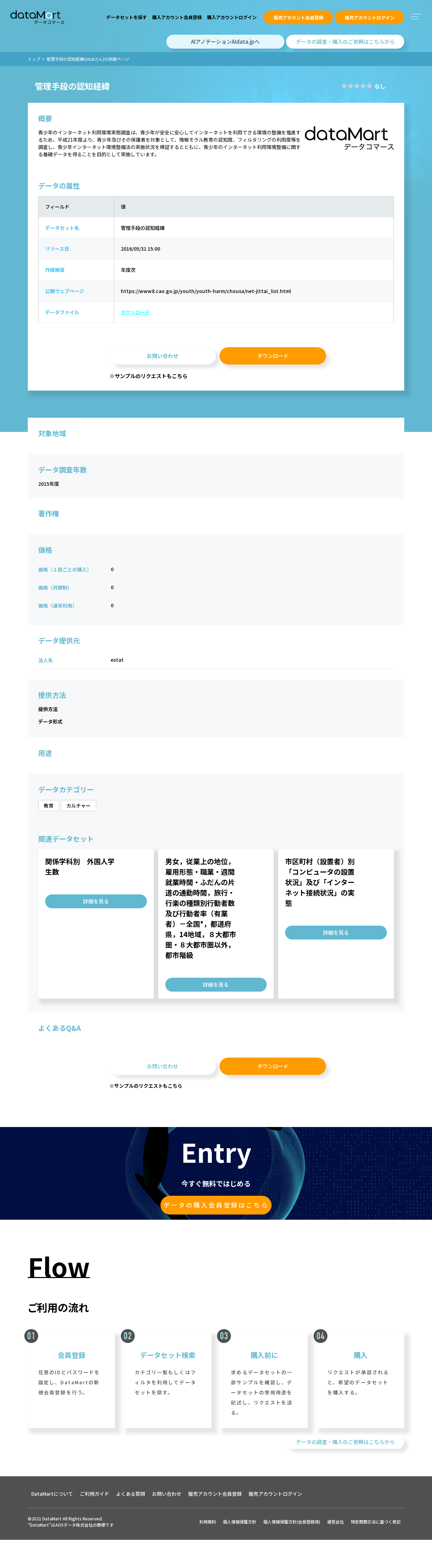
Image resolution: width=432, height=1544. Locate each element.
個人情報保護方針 (239, 1527)
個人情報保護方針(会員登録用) (291, 1527)
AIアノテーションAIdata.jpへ (225, 41)
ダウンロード (131, 314)
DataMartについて (52, 1498)
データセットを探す (126, 17)
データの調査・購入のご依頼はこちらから (345, 41)
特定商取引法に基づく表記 (376, 1527)
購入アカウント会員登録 (177, 17)
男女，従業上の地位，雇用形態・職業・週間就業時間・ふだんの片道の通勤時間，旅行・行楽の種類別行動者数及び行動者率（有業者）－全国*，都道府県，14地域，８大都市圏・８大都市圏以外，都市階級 (200, 911)
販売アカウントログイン (369, 17)
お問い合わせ (162, 358)
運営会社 (335, 1527)
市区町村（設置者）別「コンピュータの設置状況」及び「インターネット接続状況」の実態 (320, 885)
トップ (34, 59)
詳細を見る (96, 904)
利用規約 (207, 1527)
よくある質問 (130, 1498)
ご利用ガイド (94, 1498)
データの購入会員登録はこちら (216, 1208)
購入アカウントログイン (232, 17)
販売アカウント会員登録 (298, 17)
